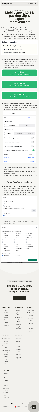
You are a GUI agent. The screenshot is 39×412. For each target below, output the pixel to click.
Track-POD (6, 392)
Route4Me (6, 385)
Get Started (30, 3)
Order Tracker (31, 310)
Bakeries (18, 341)
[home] (6, 4)
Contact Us (6, 325)
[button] (36, 4)
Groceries (18, 338)
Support (31, 315)
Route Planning (6, 338)
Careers (6, 322)
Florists (18, 346)
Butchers (18, 344)
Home (6, 310)
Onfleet (6, 380)
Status (30, 331)
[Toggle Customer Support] (34, 407)
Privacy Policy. (25, 407)
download (11, 30)
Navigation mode (24, 61)
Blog (31, 320)
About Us (6, 313)
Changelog (30, 318)
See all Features (6, 366)
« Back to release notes (19, 10)
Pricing (18, 321)
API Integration (6, 359)
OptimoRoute (6, 383)
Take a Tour (18, 324)
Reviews (6, 320)
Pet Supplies (18, 354)
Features (18, 310)
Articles (31, 323)
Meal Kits (18, 352)
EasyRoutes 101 (31, 313)
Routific (6, 373)
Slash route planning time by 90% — (20, 281)
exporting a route (9, 223)
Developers (31, 328)
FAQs (31, 326)
